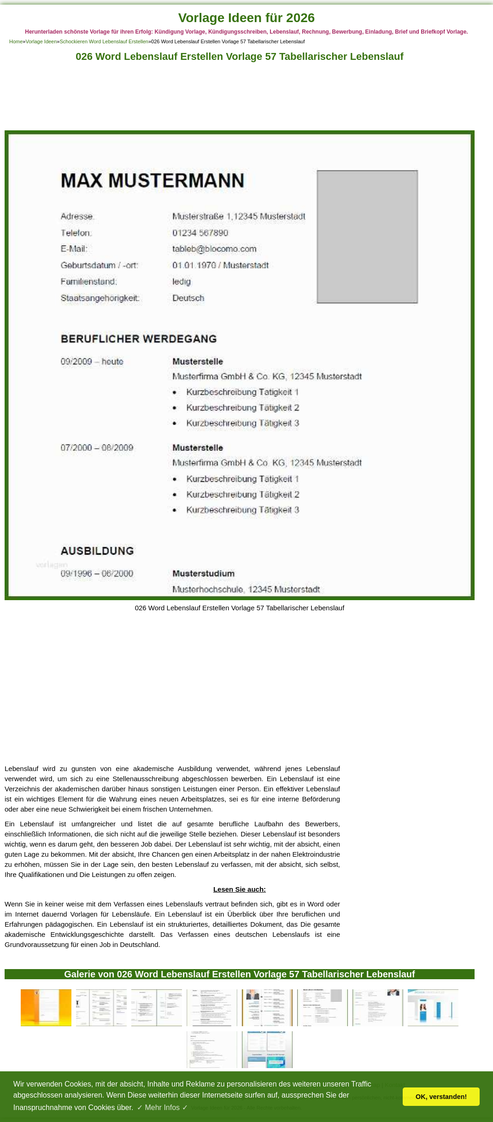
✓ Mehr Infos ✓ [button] (162, 1107)
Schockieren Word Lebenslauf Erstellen (103, 41)
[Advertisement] (240, 98)
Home (16, 41)
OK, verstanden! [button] (441, 1096)
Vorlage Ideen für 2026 (246, 18)
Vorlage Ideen (41, 41)
